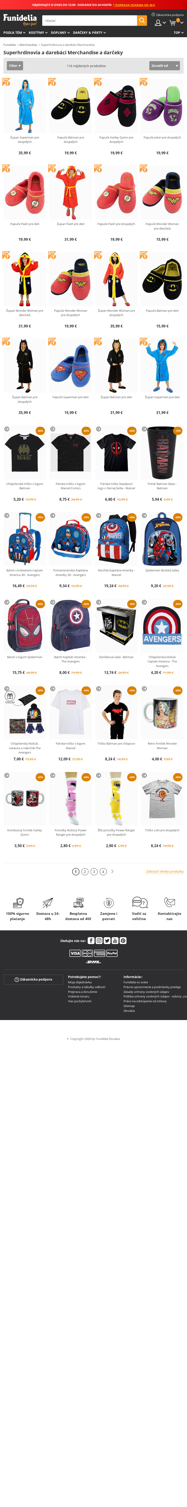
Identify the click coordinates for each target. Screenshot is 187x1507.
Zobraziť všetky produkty (165, 871)
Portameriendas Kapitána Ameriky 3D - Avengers (70, 572)
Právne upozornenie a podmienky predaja (152, 987)
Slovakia (129, 1011)
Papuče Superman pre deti (71, 397)
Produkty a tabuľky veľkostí (86, 987)
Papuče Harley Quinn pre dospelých (116, 139)
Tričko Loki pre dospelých (162, 830)
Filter (13, 65)
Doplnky (58, 32)
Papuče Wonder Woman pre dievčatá (162, 226)
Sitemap (129, 1006)
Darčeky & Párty (87, 32)
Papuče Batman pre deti (162, 311)
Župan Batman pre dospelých (24, 399)
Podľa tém (12, 32)
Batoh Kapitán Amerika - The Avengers (70, 659)
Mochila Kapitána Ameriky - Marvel (116, 572)
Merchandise (28, 45)
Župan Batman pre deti (116, 397)
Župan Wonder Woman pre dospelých (116, 313)
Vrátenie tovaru (78, 996)
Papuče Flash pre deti (24, 224)
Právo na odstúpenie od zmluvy (145, 1001)
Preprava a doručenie (82, 992)
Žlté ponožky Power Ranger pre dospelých (116, 832)
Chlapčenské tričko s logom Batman (24, 486)
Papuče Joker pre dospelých (162, 137)
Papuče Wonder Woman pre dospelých (70, 313)
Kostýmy (36, 32)
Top (177, 32)
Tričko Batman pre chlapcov (116, 743)
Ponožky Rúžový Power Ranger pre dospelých (71, 832)
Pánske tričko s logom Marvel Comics (70, 486)
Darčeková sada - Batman (116, 657)
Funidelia (9, 45)
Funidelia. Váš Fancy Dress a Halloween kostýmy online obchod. (20, 20)
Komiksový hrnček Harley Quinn (24, 832)
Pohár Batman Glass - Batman (162, 486)
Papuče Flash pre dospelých (116, 224)
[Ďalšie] (112, 871)
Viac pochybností (79, 1001)
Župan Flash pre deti (70, 224)
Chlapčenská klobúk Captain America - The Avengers (162, 661)
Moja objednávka (80, 982)
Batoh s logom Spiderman (24, 657)
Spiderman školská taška (162, 570)
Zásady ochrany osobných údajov (146, 992)
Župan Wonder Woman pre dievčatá (24, 313)
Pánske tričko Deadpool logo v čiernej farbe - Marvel (116, 486)
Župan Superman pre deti (162, 397)
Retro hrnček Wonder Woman (162, 745)
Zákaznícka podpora (33, 979)
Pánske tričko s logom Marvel (70, 745)
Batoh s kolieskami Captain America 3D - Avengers (24, 572)
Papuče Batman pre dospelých (70, 139)
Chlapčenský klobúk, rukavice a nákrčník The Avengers (25, 747)
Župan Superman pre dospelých (24, 139)
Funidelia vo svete (136, 982)
